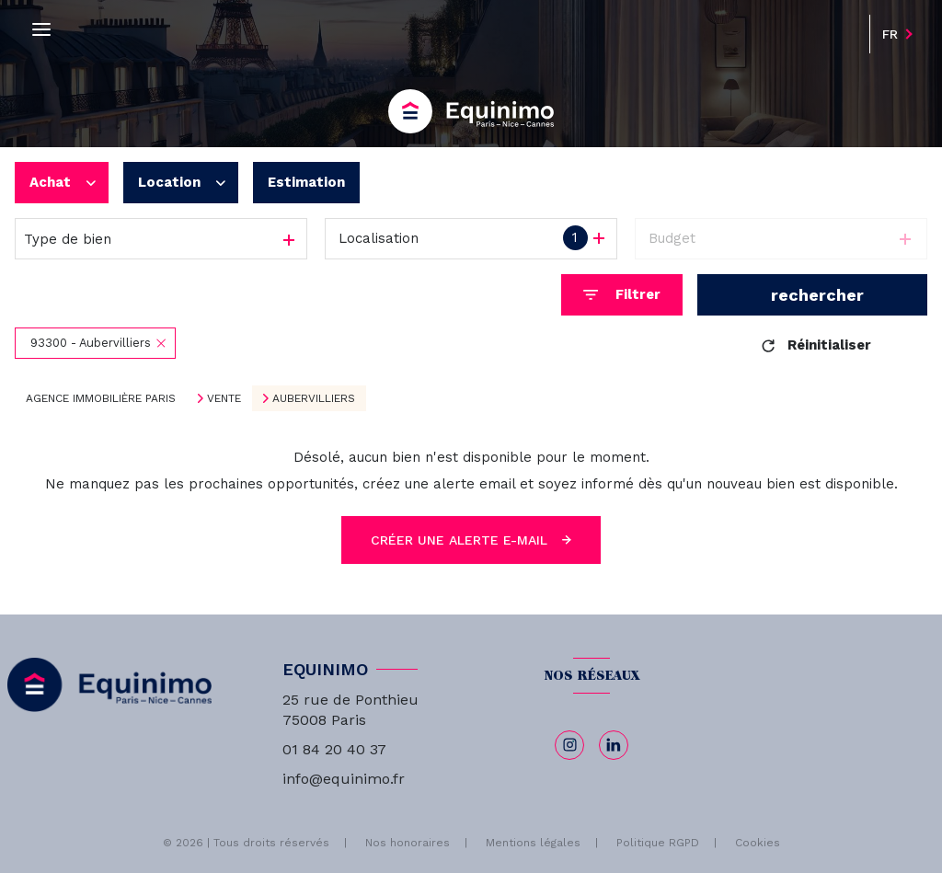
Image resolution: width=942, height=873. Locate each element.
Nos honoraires (407, 842)
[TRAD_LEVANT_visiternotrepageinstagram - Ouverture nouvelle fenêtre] (569, 745)
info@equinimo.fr (343, 778)
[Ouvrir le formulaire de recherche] (622, 295)
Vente (224, 398)
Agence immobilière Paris (101, 398)
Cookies (757, 843)
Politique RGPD (657, 842)
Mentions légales (533, 842)
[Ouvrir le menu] (41, 30)
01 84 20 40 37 (334, 749)
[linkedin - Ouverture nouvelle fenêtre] (613, 745)
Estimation (306, 182)
